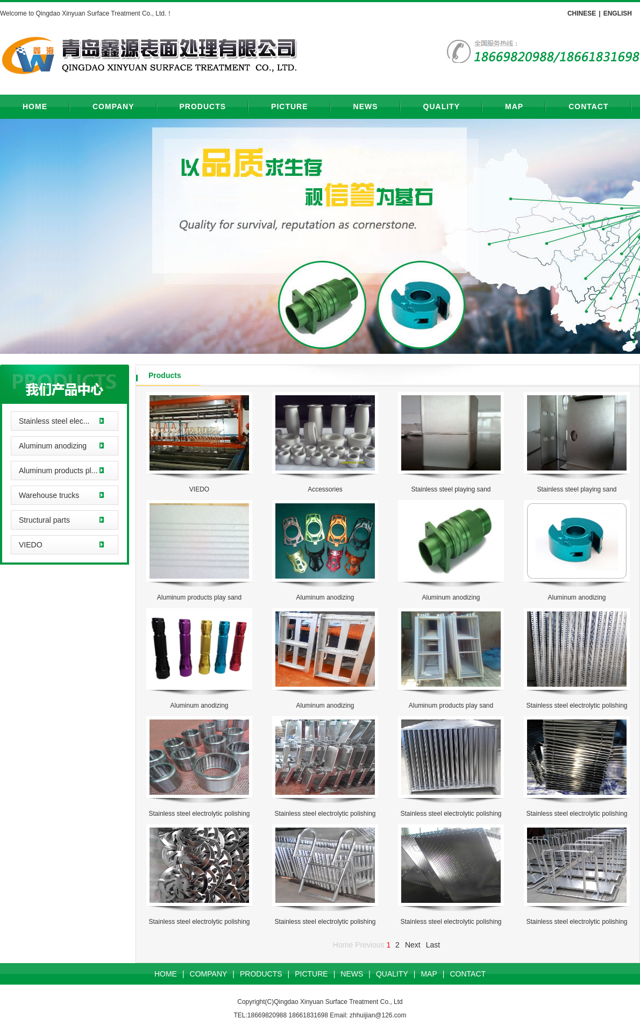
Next (413, 945)
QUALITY (441, 106)
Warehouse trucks (49, 495)
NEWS (365, 106)
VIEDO (30, 544)
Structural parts (44, 520)
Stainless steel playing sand (450, 489)
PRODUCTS (203, 106)
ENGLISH (617, 13)
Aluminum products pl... (58, 470)
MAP (514, 106)
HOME (35, 106)
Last (433, 945)
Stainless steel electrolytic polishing (576, 705)
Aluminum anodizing (53, 445)
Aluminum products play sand (199, 597)
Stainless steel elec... (54, 421)
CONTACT (588, 106)
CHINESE (581, 13)
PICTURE (289, 106)
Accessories (325, 489)
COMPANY (113, 106)
